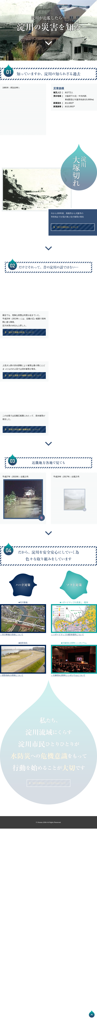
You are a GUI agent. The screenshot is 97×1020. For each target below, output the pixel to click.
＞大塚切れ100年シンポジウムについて (68, 675)
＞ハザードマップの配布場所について (67, 635)
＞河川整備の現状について (11, 635)
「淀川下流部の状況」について (24, 332)
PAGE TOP (92, 1014)
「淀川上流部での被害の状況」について (24, 375)
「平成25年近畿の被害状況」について (24, 429)
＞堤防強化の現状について (11, 675)
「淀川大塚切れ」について (73, 227)
